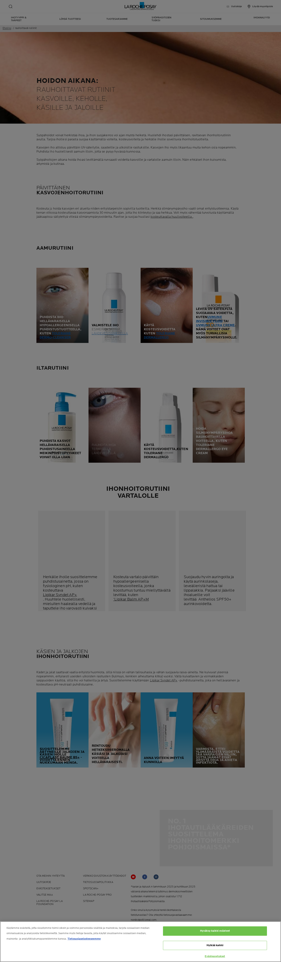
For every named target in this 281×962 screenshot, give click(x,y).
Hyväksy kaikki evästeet (215, 930)
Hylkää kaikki (215, 945)
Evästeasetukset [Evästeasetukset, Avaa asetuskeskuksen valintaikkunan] (215, 956)
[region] (140, 941)
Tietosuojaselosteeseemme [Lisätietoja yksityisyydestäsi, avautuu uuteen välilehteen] (84, 938)
